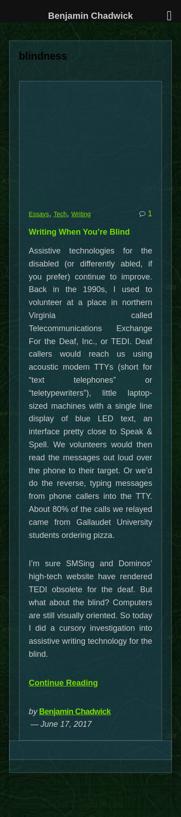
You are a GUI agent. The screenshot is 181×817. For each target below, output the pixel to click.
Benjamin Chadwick (74, 711)
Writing (81, 214)
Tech (60, 214)
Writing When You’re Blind (79, 231)
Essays (39, 214)
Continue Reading (63, 682)
